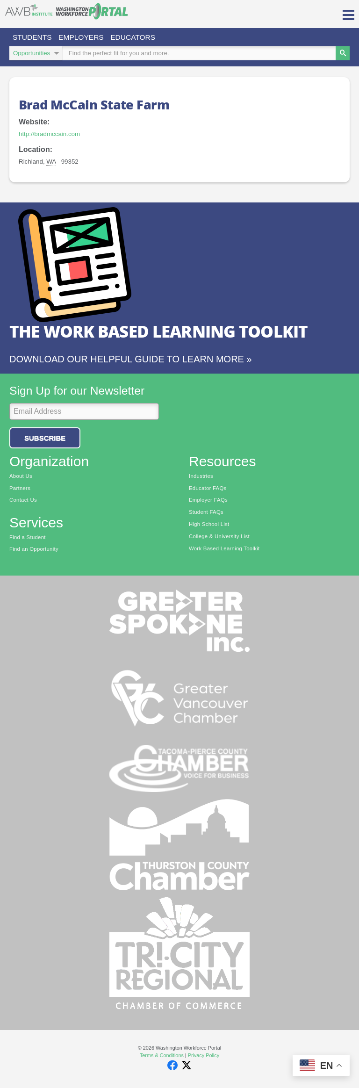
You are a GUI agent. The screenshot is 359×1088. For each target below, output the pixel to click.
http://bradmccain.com (49, 135)
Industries (201, 477)
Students (34, 37)
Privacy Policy (203, 1056)
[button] (348, 14)
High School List (209, 525)
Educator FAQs (208, 489)
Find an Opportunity (33, 550)
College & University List (219, 537)
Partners (19, 489)
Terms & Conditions (162, 1056)
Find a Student (27, 538)
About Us (20, 477)
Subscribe (44, 439)
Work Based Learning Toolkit (224, 549)
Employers (85, 37)
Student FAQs (206, 513)
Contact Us (23, 501)
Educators (140, 37)
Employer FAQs (208, 501)
